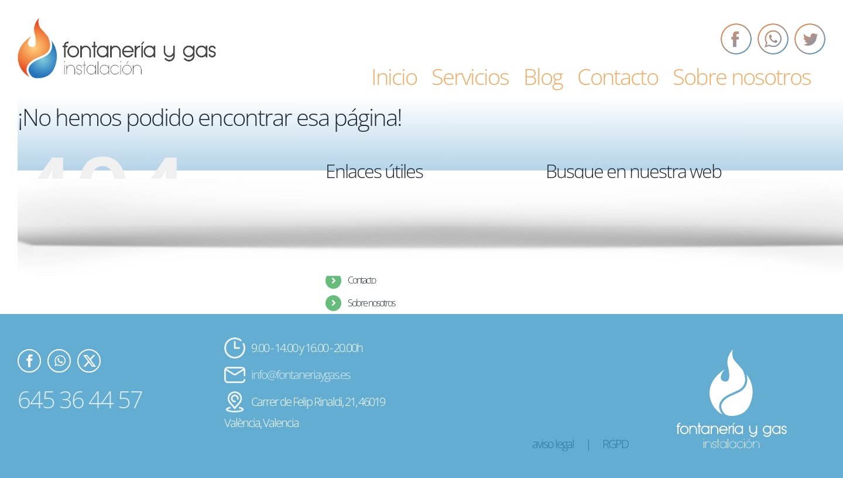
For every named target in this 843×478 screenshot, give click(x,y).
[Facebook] (736, 38)
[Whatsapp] (773, 38)
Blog (354, 257)
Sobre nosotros (371, 302)
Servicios (361, 235)
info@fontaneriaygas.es (300, 375)
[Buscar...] (674, 245)
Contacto (361, 280)
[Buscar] (560, 245)
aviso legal (553, 444)
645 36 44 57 (80, 399)
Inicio (355, 212)
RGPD (615, 444)
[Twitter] (809, 38)
